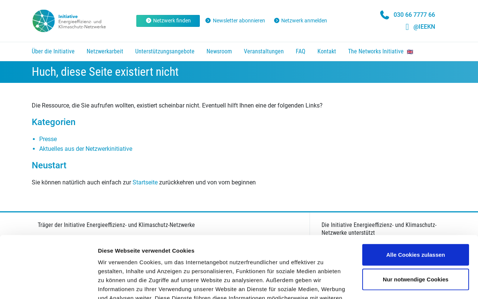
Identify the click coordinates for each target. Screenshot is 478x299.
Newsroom (219, 51)
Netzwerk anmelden (300, 21)
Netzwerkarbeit (105, 51)
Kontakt (326, 51)
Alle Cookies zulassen (415, 193)
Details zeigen (397, 284)
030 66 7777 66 (414, 14)
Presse (48, 139)
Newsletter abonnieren (235, 21)
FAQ (300, 51)
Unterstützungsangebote (165, 51)
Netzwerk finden (168, 21)
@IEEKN (424, 26)
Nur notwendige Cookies (415, 217)
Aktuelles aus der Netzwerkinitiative (85, 148)
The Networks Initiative (380, 51)
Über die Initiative (53, 51)
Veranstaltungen (264, 51)
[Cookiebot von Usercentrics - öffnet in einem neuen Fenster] (48, 284)
